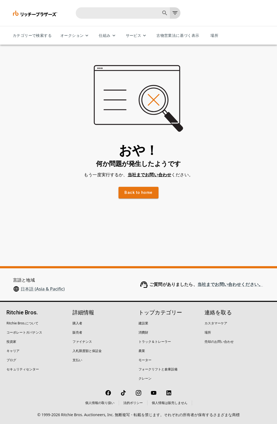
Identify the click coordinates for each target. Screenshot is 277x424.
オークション (75, 36)
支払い (77, 360)
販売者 (77, 332)
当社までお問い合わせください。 (230, 284)
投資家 (11, 341)
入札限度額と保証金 (87, 350)
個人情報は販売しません (169, 402)
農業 (141, 350)
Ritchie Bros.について (22, 323)
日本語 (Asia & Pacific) (43, 289)
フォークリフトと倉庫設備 (157, 369)
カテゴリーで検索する (32, 36)
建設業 (143, 323)
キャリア (12, 350)
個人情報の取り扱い (99, 402)
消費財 (143, 332)
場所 (214, 36)
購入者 (77, 323)
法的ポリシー (133, 402)
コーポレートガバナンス (24, 332)
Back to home (138, 192)
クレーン (144, 378)
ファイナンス (82, 341)
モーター (144, 360)
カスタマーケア (216, 323)
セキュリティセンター (22, 369)
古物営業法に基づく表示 (177, 36)
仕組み (108, 36)
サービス (137, 36)
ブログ (11, 360)
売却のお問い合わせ (219, 341)
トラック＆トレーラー (154, 341)
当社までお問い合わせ (150, 174)
